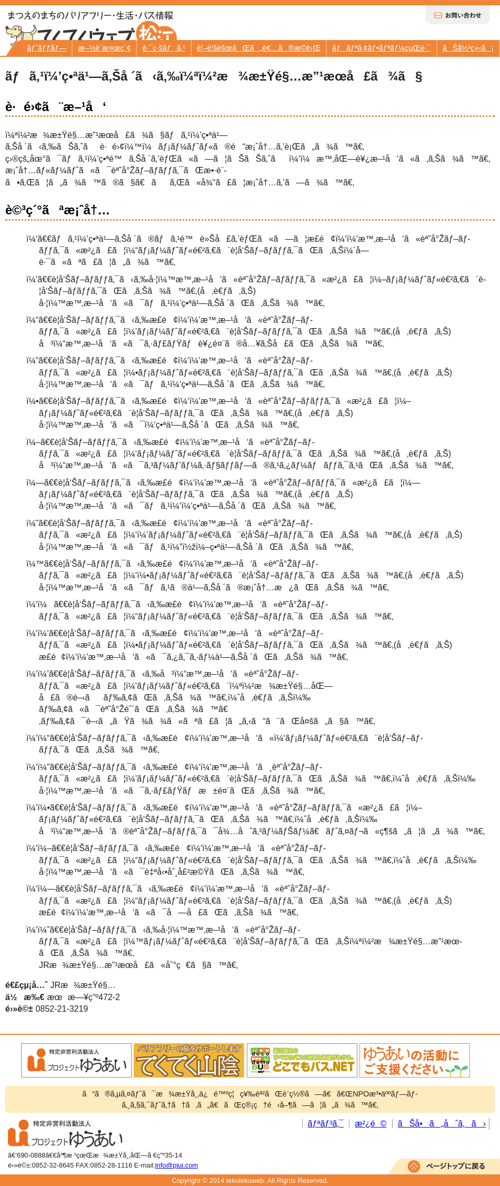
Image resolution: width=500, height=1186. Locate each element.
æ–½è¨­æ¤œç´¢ (104, 48)
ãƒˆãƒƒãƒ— (46, 48)
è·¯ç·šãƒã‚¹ (163, 48)
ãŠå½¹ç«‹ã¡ (468, 48)
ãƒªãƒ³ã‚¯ (326, 1123)
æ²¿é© (370, 1123)
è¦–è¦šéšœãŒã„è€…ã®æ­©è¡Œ (259, 48)
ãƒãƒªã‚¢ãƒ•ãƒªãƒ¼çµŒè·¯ (381, 48)
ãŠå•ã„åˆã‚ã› (442, 1123)
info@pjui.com (176, 1165)
